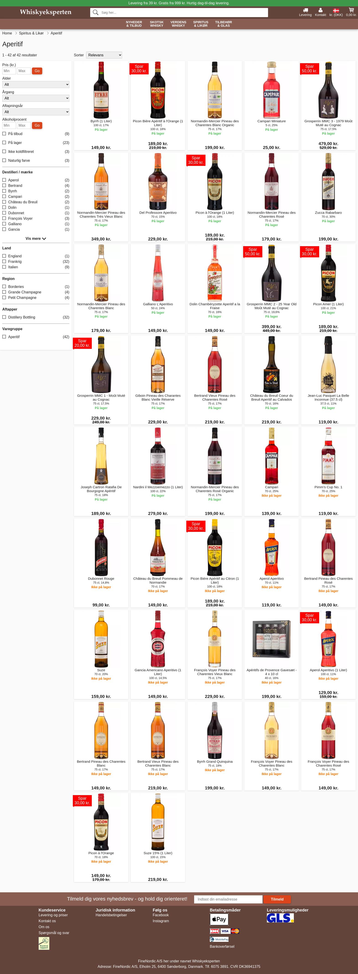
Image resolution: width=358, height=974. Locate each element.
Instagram (161, 921)
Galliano (35, 224)
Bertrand (35, 186)
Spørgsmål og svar (54, 933)
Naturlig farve (35, 161)
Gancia (35, 229)
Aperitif (35, 337)
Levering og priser (53, 915)
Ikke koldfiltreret (35, 152)
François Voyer (35, 219)
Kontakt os (47, 921)
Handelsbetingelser (111, 915)
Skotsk (157, 24)
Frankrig (35, 262)
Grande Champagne (35, 292)
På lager (35, 143)
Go (37, 71)
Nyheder (134, 24)
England (35, 256)
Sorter (79, 55)
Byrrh (35, 191)
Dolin (35, 208)
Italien (35, 267)
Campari (35, 197)
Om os (44, 927)
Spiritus (200, 24)
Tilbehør (223, 24)
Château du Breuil (35, 202)
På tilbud (35, 134)
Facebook (161, 915)
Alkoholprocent (14, 119)
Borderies (35, 287)
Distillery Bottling (35, 317)
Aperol (35, 180)
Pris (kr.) (9, 65)
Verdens (179, 24)
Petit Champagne (35, 298)
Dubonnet (35, 213)
